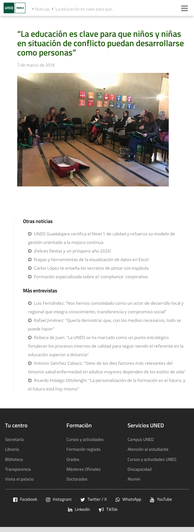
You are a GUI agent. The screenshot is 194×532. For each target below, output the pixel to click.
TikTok (108, 509)
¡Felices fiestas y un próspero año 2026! (72, 251)
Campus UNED (141, 439)
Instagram (58, 499)
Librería (12, 449)
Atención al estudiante (148, 449)
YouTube (161, 499)
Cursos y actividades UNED (152, 459)
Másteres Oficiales (83, 469)
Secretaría (14, 439)
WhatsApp (128, 499)
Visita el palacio (19, 479)
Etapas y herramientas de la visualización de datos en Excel (91, 259)
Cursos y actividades (85, 439)
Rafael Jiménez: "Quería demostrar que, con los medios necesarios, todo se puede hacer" (104, 324)
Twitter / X (93, 499)
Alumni (134, 479)
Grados (72, 459)
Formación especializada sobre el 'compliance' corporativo (91, 276)
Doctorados (76, 479)
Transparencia (18, 469)
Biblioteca (14, 459)
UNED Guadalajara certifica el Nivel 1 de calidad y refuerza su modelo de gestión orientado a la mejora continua (101, 238)
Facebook (25, 499)
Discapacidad (140, 469)
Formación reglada (83, 449)
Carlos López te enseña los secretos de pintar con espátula (91, 268)
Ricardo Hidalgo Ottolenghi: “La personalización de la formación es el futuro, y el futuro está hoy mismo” (106, 384)
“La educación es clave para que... (85, 9)
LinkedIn (79, 509)
